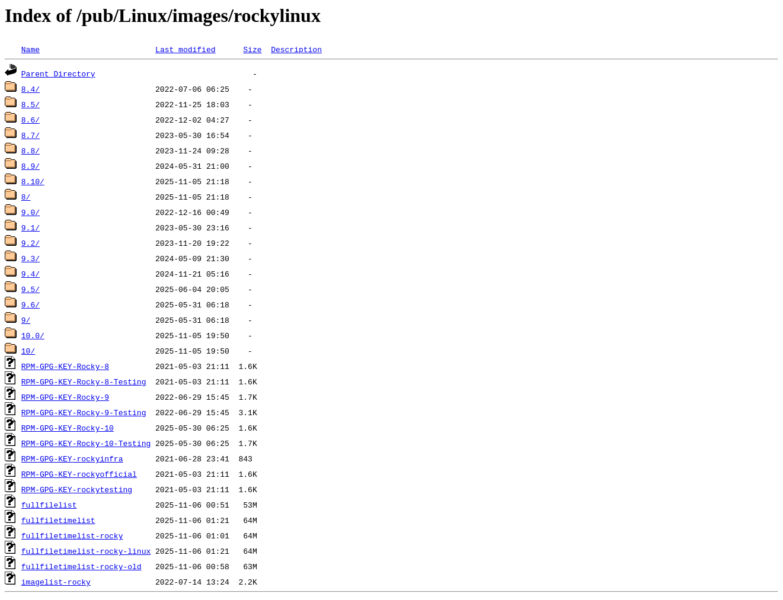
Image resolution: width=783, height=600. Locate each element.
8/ (26, 196)
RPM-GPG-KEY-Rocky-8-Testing (83, 381)
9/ (26, 320)
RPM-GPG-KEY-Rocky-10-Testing (86, 443)
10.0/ (32, 335)
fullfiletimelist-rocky (72, 535)
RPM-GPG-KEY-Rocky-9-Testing (83, 412)
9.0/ (30, 212)
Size (252, 49)
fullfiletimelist (58, 520)
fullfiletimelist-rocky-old (81, 566)
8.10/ (32, 181)
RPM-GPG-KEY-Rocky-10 (67, 427)
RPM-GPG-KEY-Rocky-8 (65, 366)
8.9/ (30, 166)
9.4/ (30, 273)
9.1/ (30, 227)
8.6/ (30, 119)
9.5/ (30, 289)
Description (296, 49)
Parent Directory (58, 73)
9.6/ (30, 304)
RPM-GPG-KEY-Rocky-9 (65, 397)
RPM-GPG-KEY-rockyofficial (79, 474)
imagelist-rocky (56, 581)
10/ (28, 350)
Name (30, 49)
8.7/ (30, 135)
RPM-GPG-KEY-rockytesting (76, 489)
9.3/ (30, 258)
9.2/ (30, 243)
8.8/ (30, 150)
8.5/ (30, 104)
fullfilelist (49, 504)
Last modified (185, 49)
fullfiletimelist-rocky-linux (86, 551)
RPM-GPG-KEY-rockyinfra (72, 458)
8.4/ (30, 89)
